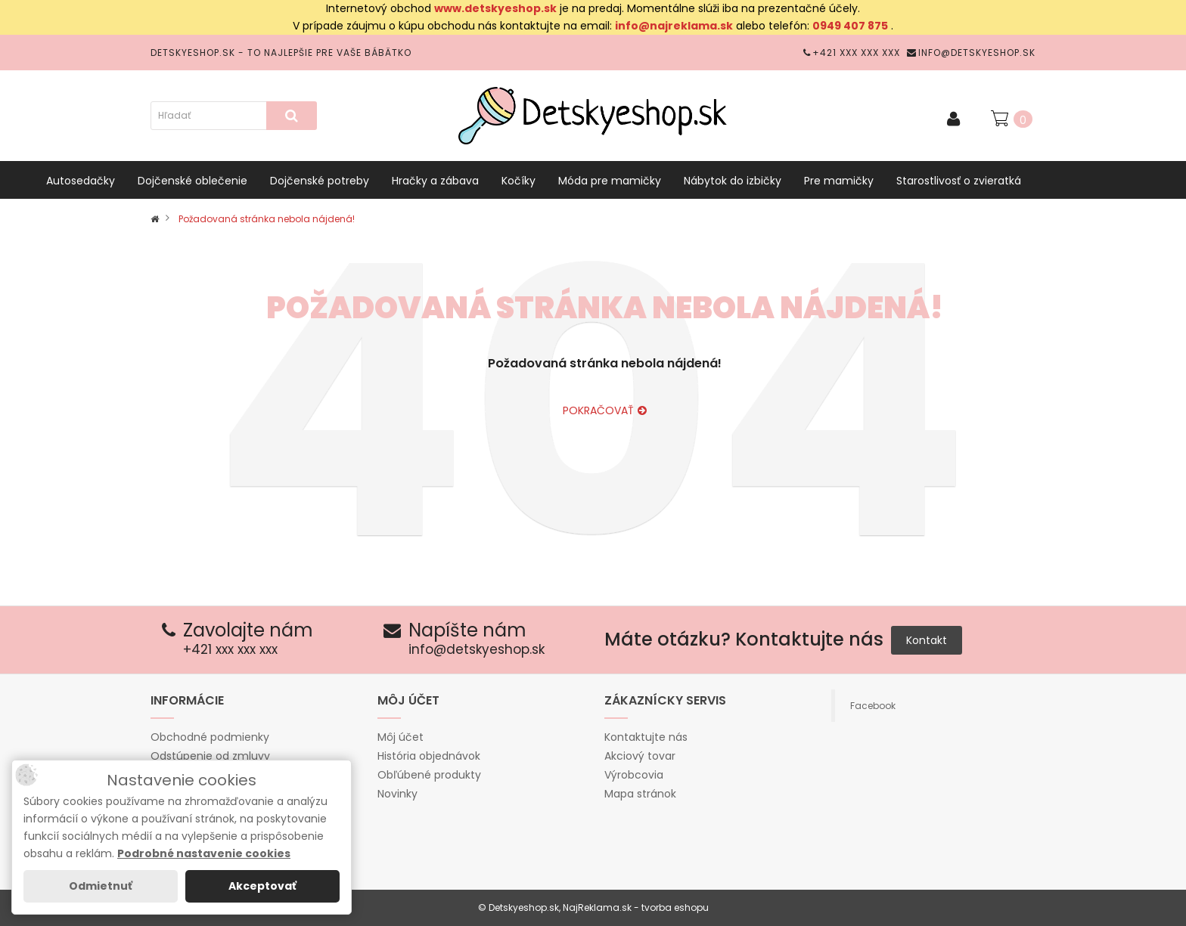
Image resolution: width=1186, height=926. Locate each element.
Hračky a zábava (435, 180)
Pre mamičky (839, 180)
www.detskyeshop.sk (495, 8)
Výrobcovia (633, 774)
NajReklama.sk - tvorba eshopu (636, 907)
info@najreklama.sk (674, 25)
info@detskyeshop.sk (971, 52)
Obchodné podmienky (210, 737)
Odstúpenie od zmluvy (210, 755)
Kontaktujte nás (646, 737)
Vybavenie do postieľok (107, 218)
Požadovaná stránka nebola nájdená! (267, 218)
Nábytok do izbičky (732, 180)
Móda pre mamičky (609, 180)
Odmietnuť (100, 885)
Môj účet (400, 737)
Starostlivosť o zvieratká (958, 180)
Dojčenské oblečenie (192, 180)
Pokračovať (605, 410)
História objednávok (428, 755)
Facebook (873, 705)
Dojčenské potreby (319, 180)
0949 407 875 (850, 25)
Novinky (397, 793)
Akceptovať (262, 885)
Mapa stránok (640, 793)
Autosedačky (80, 180)
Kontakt (926, 640)
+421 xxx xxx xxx (851, 52)
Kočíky (518, 180)
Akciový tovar (639, 755)
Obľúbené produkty (429, 774)
